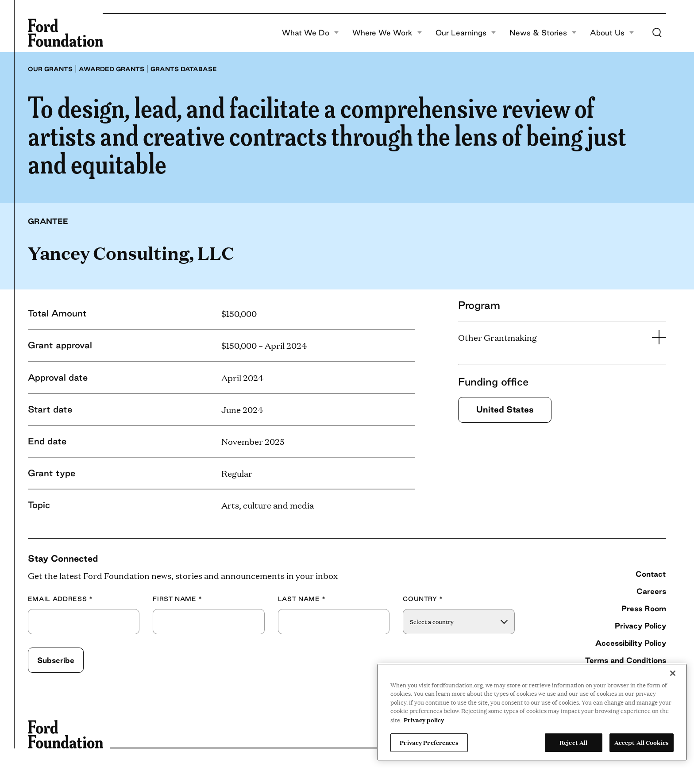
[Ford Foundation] (65, 33)
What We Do (310, 32)
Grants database (183, 69)
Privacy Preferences (429, 742)
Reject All (573, 742)
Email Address (60, 599)
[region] (532, 712)
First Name (177, 599)
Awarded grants (111, 69)
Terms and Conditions (625, 660)
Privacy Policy (640, 625)
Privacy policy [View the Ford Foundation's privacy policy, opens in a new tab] (424, 719)
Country (423, 599)
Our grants (50, 69)
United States (504, 409)
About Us (612, 32)
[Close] (672, 673)
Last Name (302, 599)
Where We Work (387, 32)
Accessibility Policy (630, 643)
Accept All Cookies (641, 742)
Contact (651, 574)
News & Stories (543, 32)
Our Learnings (466, 32)
